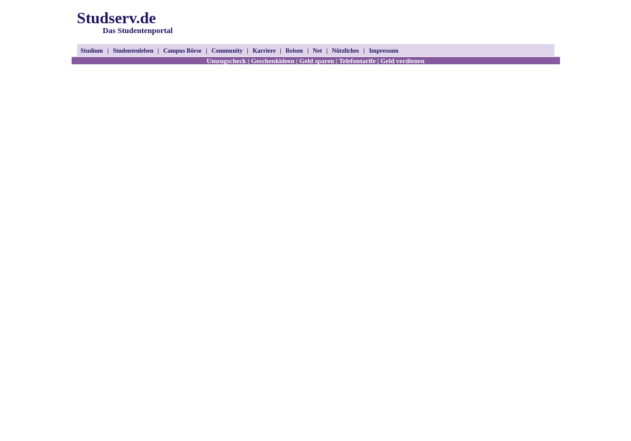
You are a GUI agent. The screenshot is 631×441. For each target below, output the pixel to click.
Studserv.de (125, 22)
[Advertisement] (411, 23)
